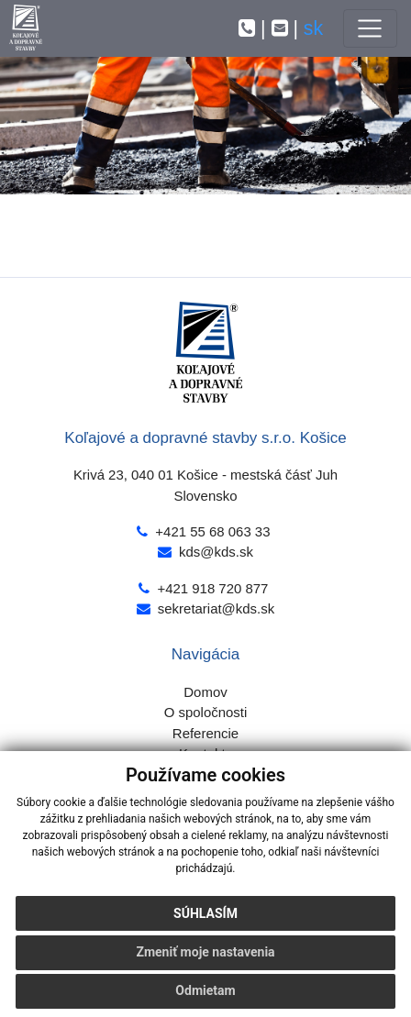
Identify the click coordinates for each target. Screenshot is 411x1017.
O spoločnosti (206, 712)
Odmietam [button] (205, 990)
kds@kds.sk (216, 551)
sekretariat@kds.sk (216, 608)
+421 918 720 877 (212, 588)
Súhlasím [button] (205, 913)
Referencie (205, 733)
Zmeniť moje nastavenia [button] (205, 952)
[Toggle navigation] (370, 28)
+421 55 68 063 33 (212, 531)
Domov (205, 692)
